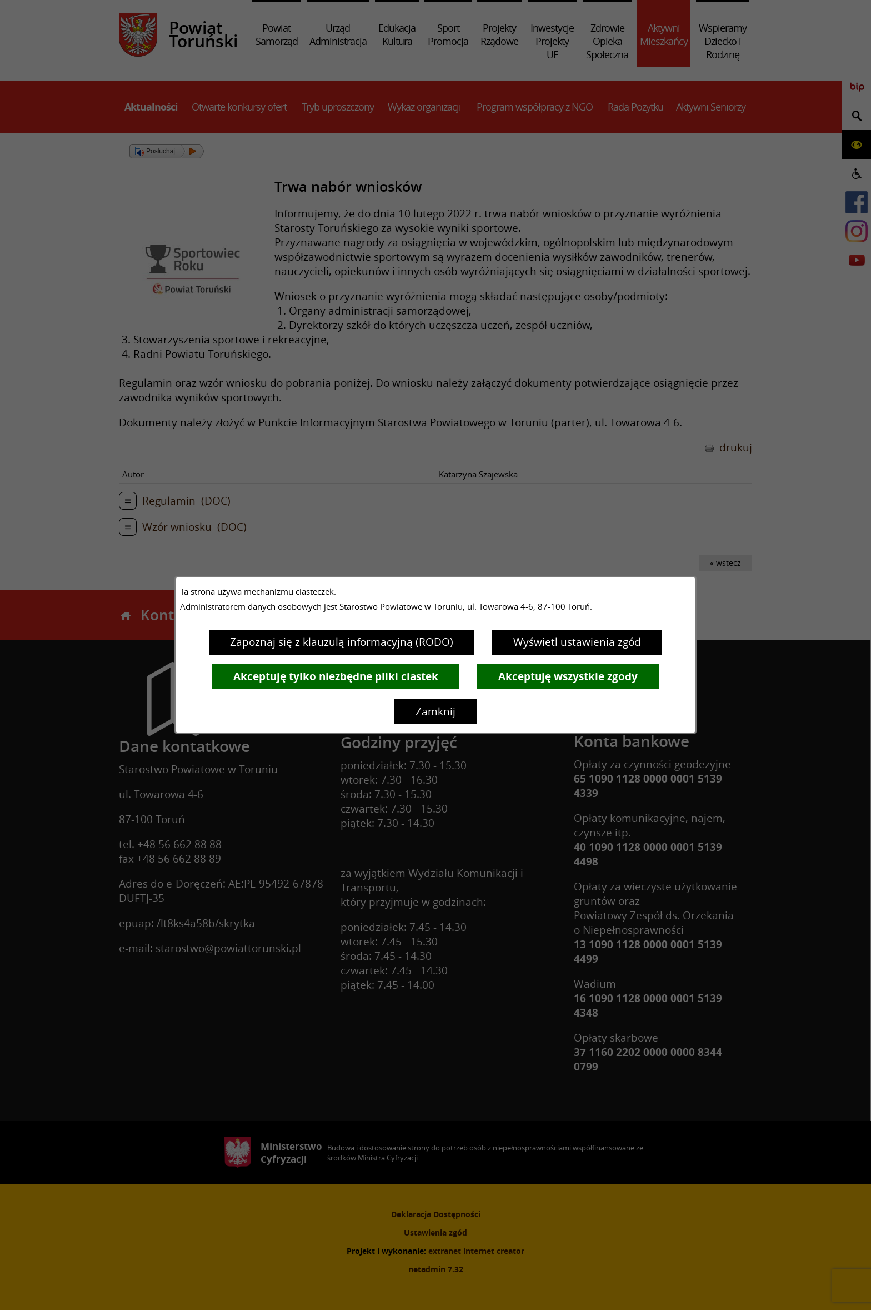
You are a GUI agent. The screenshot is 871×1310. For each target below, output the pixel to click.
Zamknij (435, 711)
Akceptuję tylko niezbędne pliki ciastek (335, 676)
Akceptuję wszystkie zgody (568, 676)
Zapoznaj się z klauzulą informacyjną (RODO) (341, 642)
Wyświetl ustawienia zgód (577, 642)
